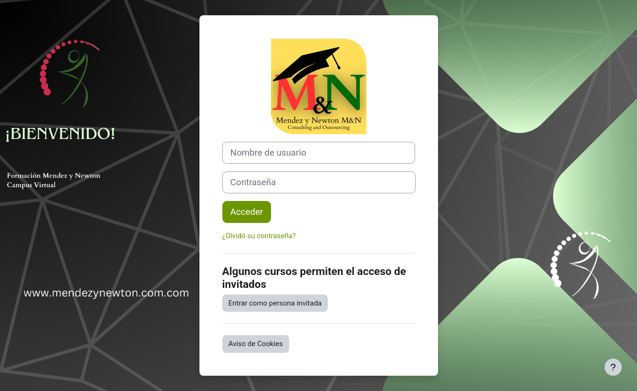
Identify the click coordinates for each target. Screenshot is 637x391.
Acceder (246, 212)
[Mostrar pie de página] (613, 367)
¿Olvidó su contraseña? (259, 236)
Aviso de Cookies (256, 343)
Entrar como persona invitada (275, 303)
